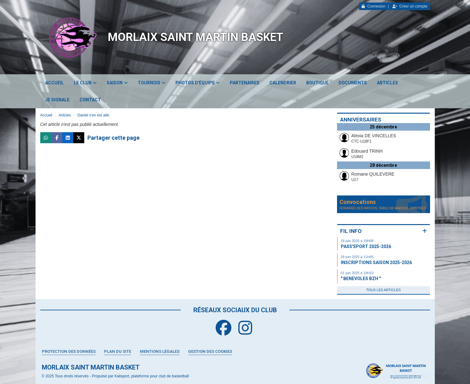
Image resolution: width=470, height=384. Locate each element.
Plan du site (117, 351)
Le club (85, 82)
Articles (387, 82)
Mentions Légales (160, 351)
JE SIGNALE (57, 99)
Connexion (373, 6)
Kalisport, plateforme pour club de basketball (151, 376)
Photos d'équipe (197, 82)
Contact (90, 99)
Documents (353, 82)
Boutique (317, 82)
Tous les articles (383, 290)
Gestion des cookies (210, 351)
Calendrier (282, 82)
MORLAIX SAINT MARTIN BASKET (195, 37)
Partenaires (244, 82)
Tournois (151, 82)
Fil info (351, 231)
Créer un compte (409, 6)
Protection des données (69, 351)
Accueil (54, 82)
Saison (117, 82)
